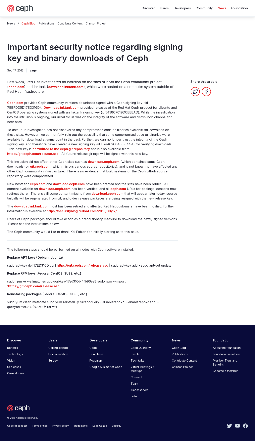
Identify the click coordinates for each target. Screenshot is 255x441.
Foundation (239, 8)
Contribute (96, 354)
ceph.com (16, 87)
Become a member (225, 371)
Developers (182, 8)
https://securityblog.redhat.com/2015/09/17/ (82, 211)
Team (134, 383)
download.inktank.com (65, 87)
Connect (136, 377)
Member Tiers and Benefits (225, 362)
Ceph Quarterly (141, 347)
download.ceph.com (104, 162)
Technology (15, 354)
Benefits (12, 347)
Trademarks (81, 425)
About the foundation (227, 347)
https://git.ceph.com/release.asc (33, 154)
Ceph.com (15, 103)
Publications (46, 23)
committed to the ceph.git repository (61, 149)
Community (204, 8)
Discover (148, 8)
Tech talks (137, 360)
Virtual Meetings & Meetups (142, 369)
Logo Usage (99, 425)
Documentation (58, 354)
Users (164, 8)
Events (135, 354)
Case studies (15, 373)
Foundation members (226, 354)
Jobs (134, 396)
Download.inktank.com (61, 108)
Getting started (58, 347)
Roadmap (95, 360)
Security (116, 425)
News (222, 8)
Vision (11, 360)
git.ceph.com (40, 166)
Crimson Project (96, 23)
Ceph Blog (28, 23)
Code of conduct (17, 425)
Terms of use (40, 425)
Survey (53, 360)
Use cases (14, 367)
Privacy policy (60, 425)
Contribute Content (70, 23)
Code (93, 347)
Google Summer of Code (105, 367)
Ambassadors (139, 390)
